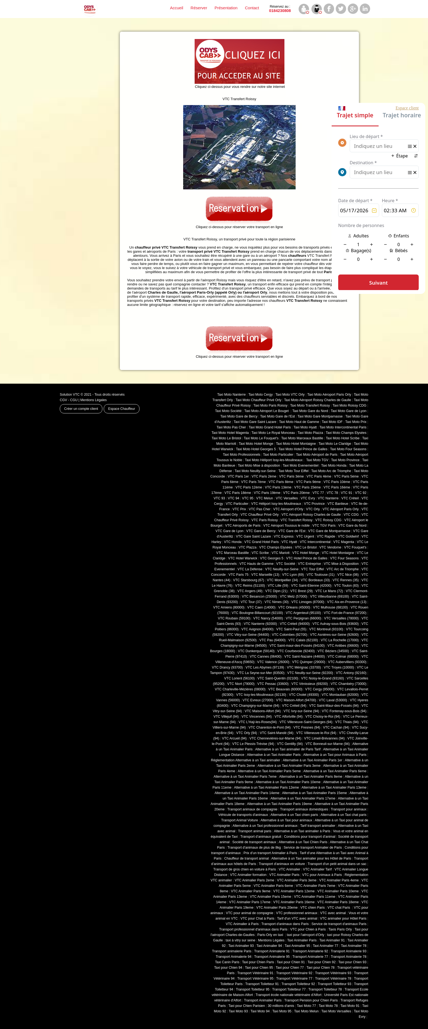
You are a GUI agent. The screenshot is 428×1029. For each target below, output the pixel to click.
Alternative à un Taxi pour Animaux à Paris (335, 755)
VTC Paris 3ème (291, 476)
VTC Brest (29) (301, 591)
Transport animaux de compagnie (252, 809)
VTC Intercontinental (315, 542)
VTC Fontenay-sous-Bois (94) (344, 711)
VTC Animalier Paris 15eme (270, 897)
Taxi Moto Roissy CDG (349, 405)
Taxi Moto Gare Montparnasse (320, 416)
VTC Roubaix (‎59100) (234, 618)
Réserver (199, 7)
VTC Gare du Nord (352, 525)
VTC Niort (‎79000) (241, 684)
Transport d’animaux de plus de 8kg (254, 847)
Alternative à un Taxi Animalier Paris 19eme (279, 804)
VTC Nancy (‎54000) (268, 618)
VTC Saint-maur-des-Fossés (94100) (297, 646)
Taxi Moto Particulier (278, 455)
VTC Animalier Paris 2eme (254, 880)
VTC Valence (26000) (273, 662)
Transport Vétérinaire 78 (333, 978)
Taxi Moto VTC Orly (290, 394)
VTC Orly (313, 509)
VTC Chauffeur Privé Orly (259, 515)
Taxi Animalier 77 (325, 946)
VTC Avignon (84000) (257, 629)
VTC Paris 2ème (264, 476)
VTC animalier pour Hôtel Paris (343, 918)
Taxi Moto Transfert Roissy (310, 405)
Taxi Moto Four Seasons (348, 449)
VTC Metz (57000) (293, 596)
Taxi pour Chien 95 (259, 968)
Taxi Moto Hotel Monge (256, 444)
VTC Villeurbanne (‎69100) (329, 596)
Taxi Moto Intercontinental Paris (342, 427)
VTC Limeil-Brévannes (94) (324, 738)
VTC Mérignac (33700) (304, 667)
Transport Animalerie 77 (310, 957)
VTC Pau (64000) (272, 640)
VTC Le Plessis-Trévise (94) (253, 744)
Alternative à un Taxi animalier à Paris (302, 831)
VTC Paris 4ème (319, 476)
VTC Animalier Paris (284, 875)
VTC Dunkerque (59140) (256, 651)
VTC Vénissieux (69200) (309, 684)
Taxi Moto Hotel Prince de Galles (302, 449)
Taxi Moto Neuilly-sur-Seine (255, 471)
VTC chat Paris (339, 907)
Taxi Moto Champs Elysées (346, 433)
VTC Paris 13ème (278, 487)
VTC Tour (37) (251, 602)
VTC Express (284, 536)
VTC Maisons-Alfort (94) (263, 711)
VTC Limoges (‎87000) (307, 602)
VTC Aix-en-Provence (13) (346, 602)
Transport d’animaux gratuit (260, 837)
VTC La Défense (249, 569)
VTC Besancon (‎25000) (259, 596)
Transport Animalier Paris (263, 1000)
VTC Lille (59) (278, 585)
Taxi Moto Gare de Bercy (238, 416)
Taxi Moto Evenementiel (301, 465)
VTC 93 (219, 498)
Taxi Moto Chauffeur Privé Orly (258, 400)
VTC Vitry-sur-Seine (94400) (248, 635)
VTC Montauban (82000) (340, 695)
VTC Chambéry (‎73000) (348, 684)
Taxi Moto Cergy (260, 394)
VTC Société (285, 564)
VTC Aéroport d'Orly (288, 509)
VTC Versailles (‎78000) (341, 618)
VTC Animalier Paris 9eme (251, 891)
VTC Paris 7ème (253, 482)
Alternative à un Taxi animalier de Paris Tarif (288, 749)
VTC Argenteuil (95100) (303, 613)
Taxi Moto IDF (332, 422)
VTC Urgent (305, 536)
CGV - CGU (69, 400)
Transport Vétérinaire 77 (294, 978)
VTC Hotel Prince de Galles (306, 558)
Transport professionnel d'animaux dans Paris (253, 929)
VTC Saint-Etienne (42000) (311, 585)
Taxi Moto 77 (306, 1006)
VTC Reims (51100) (250, 585)
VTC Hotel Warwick (242, 558)
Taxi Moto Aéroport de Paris (317, 455)
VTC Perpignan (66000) (303, 618)
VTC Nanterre (328, 498)
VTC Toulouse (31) (321, 575)
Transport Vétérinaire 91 (255, 973)
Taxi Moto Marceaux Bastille (302, 438)
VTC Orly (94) (246, 733)
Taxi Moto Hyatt (305, 427)
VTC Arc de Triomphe (342, 569)
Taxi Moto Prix (356, 422)
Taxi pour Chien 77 (290, 968)
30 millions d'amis (281, 1006)
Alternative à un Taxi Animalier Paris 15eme (314, 793)
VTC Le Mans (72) (329, 591)
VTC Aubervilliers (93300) (347, 662)
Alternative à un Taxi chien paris (294, 815)
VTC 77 (318, 493)
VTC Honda (233, 542)
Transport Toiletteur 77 (289, 989)
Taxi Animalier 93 (241, 946)
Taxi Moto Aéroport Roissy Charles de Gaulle (317, 400)
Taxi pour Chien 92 (322, 962)
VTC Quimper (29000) (308, 662)
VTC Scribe (260, 553)
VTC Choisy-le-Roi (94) (322, 716)
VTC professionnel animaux (296, 913)
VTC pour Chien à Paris (308, 929)
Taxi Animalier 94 (269, 946)
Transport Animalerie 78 (349, 957)
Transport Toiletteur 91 (262, 984)
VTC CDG (351, 515)
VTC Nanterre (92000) (260, 624)
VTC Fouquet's (355, 547)
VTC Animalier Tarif (317, 869)
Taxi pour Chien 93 (352, 962)
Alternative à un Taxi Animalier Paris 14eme (247, 793)
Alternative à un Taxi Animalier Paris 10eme (288, 782)
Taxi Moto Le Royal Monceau (273, 433)
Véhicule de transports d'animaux (243, 815)
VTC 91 (346, 493)
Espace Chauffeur (121, 409)
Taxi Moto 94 (260, 1011)
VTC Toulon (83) (346, 585)
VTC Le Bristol (306, 547)
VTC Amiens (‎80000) (229, 607)
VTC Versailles (287, 498)
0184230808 (280, 9)
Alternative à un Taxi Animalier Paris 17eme (303, 798)
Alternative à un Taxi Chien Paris (303, 842)
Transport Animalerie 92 (310, 951)
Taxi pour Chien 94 (228, 968)
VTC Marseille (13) (265, 575)
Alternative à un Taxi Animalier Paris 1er (312, 760)
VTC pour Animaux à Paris (322, 875)
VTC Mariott (281, 553)
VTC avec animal (333, 913)
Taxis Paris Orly (340, 929)
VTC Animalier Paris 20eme (277, 907)
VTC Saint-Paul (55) (291, 629)
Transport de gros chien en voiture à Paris (244, 869)
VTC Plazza (247, 547)
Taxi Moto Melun (306, 1011)
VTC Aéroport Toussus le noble (286, 525)
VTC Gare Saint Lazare (253, 536)
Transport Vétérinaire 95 (255, 978)
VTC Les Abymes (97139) (265, 667)
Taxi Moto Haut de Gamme (299, 422)
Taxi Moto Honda (334, 465)
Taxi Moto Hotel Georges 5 (256, 449)
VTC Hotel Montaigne (338, 553)
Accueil (176, 7)
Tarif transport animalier (317, 826)
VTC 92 (361, 493)
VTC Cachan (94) (336, 727)
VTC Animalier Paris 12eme (294, 891)
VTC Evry (308, 498)
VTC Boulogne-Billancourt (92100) (257, 613)
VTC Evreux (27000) (258, 700)
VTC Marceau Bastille (232, 553)
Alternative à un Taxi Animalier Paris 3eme (288, 766)
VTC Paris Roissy (264, 520)
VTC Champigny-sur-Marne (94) (255, 706)
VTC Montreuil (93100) (326, 629)
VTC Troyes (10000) (339, 667)
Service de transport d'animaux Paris (338, 924)
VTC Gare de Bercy (261, 531)
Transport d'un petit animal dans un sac (337, 864)
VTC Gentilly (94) (290, 744)
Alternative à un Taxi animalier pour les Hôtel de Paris (311, 858)
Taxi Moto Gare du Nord (310, 411)
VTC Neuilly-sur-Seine (281, 569)
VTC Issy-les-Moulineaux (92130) (261, 695)
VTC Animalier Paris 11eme (314, 897)
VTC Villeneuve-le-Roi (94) (316, 733)
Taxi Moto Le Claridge (335, 444)
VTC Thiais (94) (347, 722)
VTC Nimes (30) (276, 602)
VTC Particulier (237, 504)
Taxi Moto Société (228, 411)
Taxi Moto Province (345, 460)
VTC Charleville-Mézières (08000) (240, 689)
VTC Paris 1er (238, 476)
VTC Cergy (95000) (319, 689)
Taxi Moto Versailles (336, 1011)
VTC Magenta (343, 542)
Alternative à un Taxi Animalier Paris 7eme (245, 777)
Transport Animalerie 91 (272, 951)
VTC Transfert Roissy (297, 520)
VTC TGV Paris (324, 525)
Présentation (226, 7)
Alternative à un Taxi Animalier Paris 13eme (334, 787)
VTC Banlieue (338, 504)
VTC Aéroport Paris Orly (341, 509)
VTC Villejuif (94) (226, 716)
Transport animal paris (254, 831)
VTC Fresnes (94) (306, 727)
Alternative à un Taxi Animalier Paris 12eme (266, 787)
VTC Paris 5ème (346, 476)
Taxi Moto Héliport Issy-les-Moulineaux (273, 460)
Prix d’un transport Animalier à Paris (270, 853)
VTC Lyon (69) (293, 575)
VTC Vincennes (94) (257, 716)
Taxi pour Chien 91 (291, 962)
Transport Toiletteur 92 (298, 984)
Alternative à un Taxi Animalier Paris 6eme (334, 771)
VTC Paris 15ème (307, 487)
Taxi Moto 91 (349, 1006)
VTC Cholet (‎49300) (304, 695)
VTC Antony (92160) (351, 673)
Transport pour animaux (349, 809)
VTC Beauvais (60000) (285, 689)
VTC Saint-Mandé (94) (277, 733)
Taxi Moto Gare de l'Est (277, 416)
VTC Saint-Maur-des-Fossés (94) (334, 706)
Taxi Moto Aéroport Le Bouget (267, 411)
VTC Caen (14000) (261, 607)
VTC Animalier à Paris (242, 924)
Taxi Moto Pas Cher (231, 427)
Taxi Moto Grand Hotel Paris (270, 427)
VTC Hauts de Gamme (256, 564)
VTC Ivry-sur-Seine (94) (301, 711)
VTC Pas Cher (260, 509)
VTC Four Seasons (344, 558)
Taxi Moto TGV (316, 460)
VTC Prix (239, 509)
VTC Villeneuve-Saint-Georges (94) (306, 722)
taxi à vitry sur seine (240, 940)
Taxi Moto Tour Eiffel (293, 471)
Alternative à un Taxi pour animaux (286, 820)
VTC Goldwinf (348, 536)
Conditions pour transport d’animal (309, 837)
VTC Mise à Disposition (341, 564)
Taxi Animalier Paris (302, 940)
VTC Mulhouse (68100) (330, 607)
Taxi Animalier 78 (353, 946)
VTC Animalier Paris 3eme (297, 880)
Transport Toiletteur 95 (252, 989)
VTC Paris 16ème (336, 487)
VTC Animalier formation (248, 875)
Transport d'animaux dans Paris (285, 924)
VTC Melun (264, 498)
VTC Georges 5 (271, 558)
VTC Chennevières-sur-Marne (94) (275, 738)
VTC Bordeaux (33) (315, 580)
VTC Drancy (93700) (227, 667)
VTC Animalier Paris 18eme (338, 902)
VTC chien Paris (312, 907)
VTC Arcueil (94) (234, 738)
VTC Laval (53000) (333, 700)
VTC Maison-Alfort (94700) (296, 700)
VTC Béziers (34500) (333, 651)
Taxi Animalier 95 (297, 946)
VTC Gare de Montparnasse (329, 531)
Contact (252, 7)
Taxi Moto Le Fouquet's (261, 438)
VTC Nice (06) (348, 575)
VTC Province (314, 504)
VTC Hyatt (289, 542)
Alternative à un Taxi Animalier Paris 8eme (310, 777)
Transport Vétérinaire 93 (333, 973)
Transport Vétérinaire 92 (294, 973)
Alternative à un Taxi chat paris (343, 815)
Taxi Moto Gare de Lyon (349, 411)
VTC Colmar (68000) (343, 656)
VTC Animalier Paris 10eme (338, 891)
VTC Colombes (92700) (289, 635)
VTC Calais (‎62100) (303, 640)
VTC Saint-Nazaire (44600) (304, 656)
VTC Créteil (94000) (295, 624)
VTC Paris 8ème (281, 482)
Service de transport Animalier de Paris (313, 847)
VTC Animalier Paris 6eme (273, 886)
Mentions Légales (93, 400)
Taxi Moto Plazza (310, 433)
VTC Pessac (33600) (273, 684)
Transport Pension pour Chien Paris (311, 1000)
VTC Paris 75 (238, 575)
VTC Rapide (326, 536)
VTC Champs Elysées (275, 547)
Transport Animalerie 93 (349, 951)
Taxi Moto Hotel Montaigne (296, 444)
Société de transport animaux (254, 842)
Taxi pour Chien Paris (258, 962)
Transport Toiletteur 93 (334, 984)
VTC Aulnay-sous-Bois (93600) (336, 624)
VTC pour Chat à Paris (257, 918)
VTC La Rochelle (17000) (340, 640)
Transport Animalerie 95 (272, 957)
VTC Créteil (350, 498)
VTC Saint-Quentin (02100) (277, 678)
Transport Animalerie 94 (233, 957)
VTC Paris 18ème (237, 493)
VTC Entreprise (309, 564)
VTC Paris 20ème (296, 493)
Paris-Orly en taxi (270, 935)
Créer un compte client (81, 409)
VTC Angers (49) (250, 591)
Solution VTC (70, 394)
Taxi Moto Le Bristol (226, 438)
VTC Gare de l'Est (291, 531)
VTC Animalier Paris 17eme (250, 902)
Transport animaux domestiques (304, 809)
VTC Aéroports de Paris (243, 525)
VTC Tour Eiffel (312, 569)
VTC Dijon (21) (276, 591)
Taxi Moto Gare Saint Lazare (255, 422)
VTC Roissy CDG (328, 520)
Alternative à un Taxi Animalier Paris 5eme (269, 771)
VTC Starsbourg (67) (248, 580)
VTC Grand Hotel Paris (261, 542)
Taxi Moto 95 (282, 1011)
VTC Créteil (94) (294, 706)
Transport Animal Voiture (239, 820)
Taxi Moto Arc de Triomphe (331, 471)
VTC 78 (332, 493)
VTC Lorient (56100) (239, 678)
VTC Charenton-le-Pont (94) (270, 727)
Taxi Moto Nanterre (231, 394)
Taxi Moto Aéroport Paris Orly (329, 394)
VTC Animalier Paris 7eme (315, 886)
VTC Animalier (289, 869)
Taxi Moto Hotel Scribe (343, 438)
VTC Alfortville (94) (289, 716)
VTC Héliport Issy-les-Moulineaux (276, 504)
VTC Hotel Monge (305, 553)
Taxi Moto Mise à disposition (259, 465)
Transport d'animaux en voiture (282, 864)
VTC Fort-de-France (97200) (345, 613)
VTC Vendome (330, 547)
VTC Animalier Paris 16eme (294, 902)
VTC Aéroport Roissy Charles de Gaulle (311, 515)
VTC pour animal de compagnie (249, 913)
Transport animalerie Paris (231, 951)
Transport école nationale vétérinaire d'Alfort (288, 995)
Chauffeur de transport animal (246, 858)
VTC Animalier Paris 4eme (339, 880)
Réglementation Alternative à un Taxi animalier (245, 760)
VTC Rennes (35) (345, 580)
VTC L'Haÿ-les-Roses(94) (258, 722)
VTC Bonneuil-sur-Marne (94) (327, 744)
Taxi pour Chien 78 (321, 968)
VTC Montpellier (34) (282, 580)
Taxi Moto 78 (328, 1006)
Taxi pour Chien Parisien (246, 1006)
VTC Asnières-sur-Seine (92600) (334, 635)
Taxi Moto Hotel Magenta (230, 433)
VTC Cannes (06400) (266, 656)
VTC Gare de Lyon (229, 531)
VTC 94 (233, 498)
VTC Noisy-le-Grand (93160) (322, 678)
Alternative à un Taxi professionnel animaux (265, 826)
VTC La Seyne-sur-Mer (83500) (260, 673)
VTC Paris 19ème (267, 493)
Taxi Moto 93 (238, 1011)
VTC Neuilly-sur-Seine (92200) (310, 673)
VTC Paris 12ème (249, 487)
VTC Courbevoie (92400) (296, 651)
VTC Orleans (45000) (294, 607)
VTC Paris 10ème (336, 482)
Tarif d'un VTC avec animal (297, 918)
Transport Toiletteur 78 (325, 989)
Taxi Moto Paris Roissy (270, 405)
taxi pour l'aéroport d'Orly (305, 935)
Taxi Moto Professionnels (241, 455)
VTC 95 (248, 498)
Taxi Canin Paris (227, 962)
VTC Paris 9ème (308, 482)
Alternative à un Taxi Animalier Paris (274, 755)
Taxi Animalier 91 (332, 940)
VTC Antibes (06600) (343, 646)
